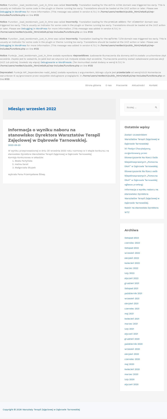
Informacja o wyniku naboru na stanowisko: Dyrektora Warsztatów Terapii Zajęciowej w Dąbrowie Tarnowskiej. (53, 134)
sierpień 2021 (132, 305)
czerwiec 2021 (132, 310)
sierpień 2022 (132, 259)
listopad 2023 (132, 239)
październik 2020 (134, 345)
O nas (109, 85)
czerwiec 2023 (132, 244)
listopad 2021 (132, 289)
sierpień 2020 (132, 355)
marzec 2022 (132, 269)
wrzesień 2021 (132, 300)
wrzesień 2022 (132, 254)
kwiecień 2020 (132, 370)
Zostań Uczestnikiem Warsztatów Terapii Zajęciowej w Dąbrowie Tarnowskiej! (141, 139)
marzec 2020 (132, 375)
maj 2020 (130, 365)
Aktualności (138, 85)
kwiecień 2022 (132, 264)
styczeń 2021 (131, 335)
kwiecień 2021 (132, 320)
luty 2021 (129, 330)
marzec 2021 (131, 325)
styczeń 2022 (132, 279)
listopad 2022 (132, 249)
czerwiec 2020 (132, 360)
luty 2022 (130, 274)
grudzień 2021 (132, 284)
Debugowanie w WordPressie (56, 62)
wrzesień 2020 (132, 350)
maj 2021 (129, 315)
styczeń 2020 (132, 385)
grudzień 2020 (132, 340)
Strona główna (93, 85)
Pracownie (121, 85)
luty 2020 (130, 380)
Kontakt (153, 85)
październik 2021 (134, 294)
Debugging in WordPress (13, 11)
